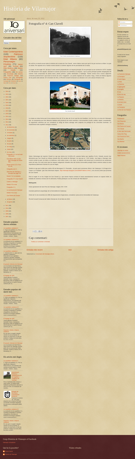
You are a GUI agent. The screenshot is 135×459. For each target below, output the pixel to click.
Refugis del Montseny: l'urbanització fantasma (15, 394)
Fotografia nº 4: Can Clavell (15, 179)
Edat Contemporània (13, 51)
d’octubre (10, 132)
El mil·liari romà (121, 102)
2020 (7, 102)
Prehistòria (13, 81)
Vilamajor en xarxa (122, 150)
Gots (19, 81)
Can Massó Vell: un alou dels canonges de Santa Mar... (14, 160)
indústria (20, 74)
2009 (7, 211)
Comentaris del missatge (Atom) (45, 254)
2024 (7, 91)
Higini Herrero (121, 155)
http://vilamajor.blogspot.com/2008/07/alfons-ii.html (75, 170)
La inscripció (121, 76)
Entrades (121, 22)
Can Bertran (120, 141)
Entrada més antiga (105, 250)
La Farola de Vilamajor (123, 74)
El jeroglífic (120, 89)
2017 (7, 111)
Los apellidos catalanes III (11, 239)
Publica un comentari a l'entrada (40, 241)
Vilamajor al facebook (9, 442)
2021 (7, 100)
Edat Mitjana (10, 59)
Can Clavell (120, 129)
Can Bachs (120, 139)
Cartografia (17, 79)
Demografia (19, 77)
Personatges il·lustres (9, 62)
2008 (7, 214)
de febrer (10, 199)
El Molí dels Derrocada (123, 131)
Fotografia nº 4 (11, 187)
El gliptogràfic (121, 87)
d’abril (9, 149)
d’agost (9, 138)
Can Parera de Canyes (13, 195)
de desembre (11, 127)
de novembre (11, 130)
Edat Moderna (9, 68)
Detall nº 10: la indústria (13, 176)
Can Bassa (120, 123)
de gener (9, 202)
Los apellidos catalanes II (11, 228)
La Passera (120, 97)
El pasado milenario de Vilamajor (13, 264)
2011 (7, 205)
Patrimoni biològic (13, 75)
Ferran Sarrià (9, 451)
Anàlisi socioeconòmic (123, 153)
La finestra (120, 99)
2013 (7, 122)
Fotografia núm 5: (12, 169)
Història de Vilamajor (30, 8)
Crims (9, 83)
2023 (7, 94)
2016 (7, 113)
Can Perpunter (121, 121)
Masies (20, 68)
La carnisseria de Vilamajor (14, 190)
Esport (14, 83)
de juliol (9, 141)
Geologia (6, 81)
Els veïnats (19, 72)
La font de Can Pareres (124, 110)
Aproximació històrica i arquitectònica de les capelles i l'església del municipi (17, 376)
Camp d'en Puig (122, 134)
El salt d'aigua (121, 79)
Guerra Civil (7, 77)
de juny (9, 144)
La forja (119, 81)
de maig (9, 146)
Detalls (13, 70)
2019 (7, 105)
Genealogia (10, 74)
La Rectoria (120, 84)
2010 (7, 208)
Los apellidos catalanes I (11, 251)
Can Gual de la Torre (123, 136)
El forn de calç (121, 94)
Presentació (120, 118)
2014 (7, 119)
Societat (15, 66)
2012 (7, 125)
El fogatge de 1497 (9, 275)
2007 (7, 216)
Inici (70, 250)
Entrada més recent (35, 250)
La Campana (121, 107)
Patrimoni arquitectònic (13, 55)
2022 (7, 97)
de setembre (11, 135)
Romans (8, 79)
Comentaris (122, 25)
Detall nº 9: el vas (12, 184)
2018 (7, 108)
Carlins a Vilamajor (12, 181)
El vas (119, 92)
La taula (119, 104)
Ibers (5, 83)
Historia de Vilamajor (11, 454)
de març (9, 152)
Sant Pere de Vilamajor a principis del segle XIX (14, 172)
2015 (7, 116)
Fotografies (7, 72)
